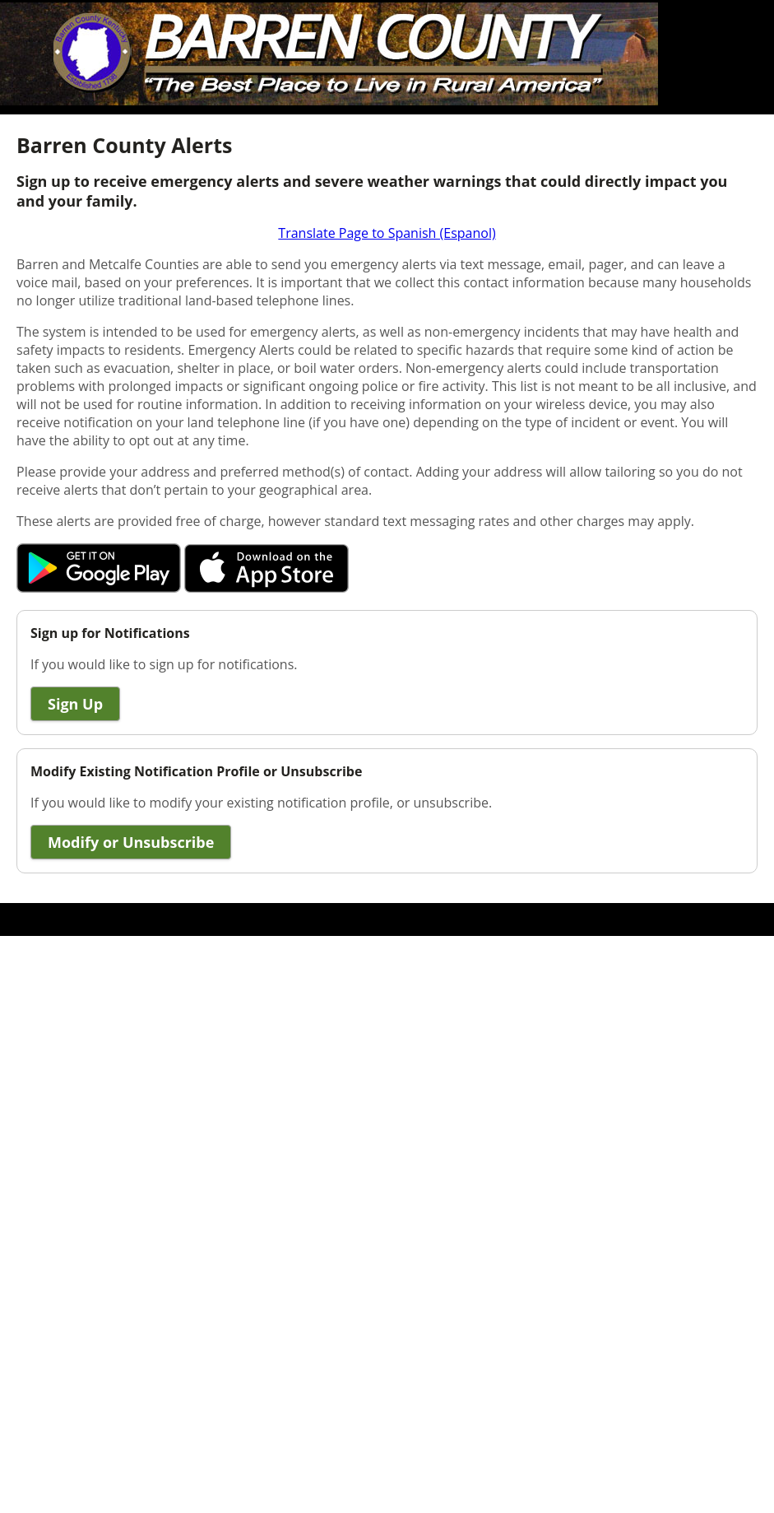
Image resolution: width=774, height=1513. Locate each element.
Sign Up (75, 704)
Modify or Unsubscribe (131, 842)
